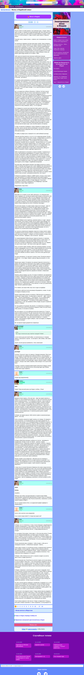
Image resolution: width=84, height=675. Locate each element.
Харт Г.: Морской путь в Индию (61, 82)
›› (37, 22)
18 (42, 606)
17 (39, 606)
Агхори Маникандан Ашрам (60, 71)
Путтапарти (56, 68)
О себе (20, 28)
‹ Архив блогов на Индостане (24, 610)
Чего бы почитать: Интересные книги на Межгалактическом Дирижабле (61, 54)
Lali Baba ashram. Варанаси (60, 74)
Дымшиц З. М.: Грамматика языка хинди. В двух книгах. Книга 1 (60, 78)
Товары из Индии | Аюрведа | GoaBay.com (26, 615)
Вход (82, 6)
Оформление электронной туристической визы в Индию (29, 619)
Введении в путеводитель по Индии (62, 64)
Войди (23, 629)
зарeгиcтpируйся (32, 629)
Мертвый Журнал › (6, 9)
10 (35, 606)
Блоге (65, 37)
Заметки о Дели (57, 58)
